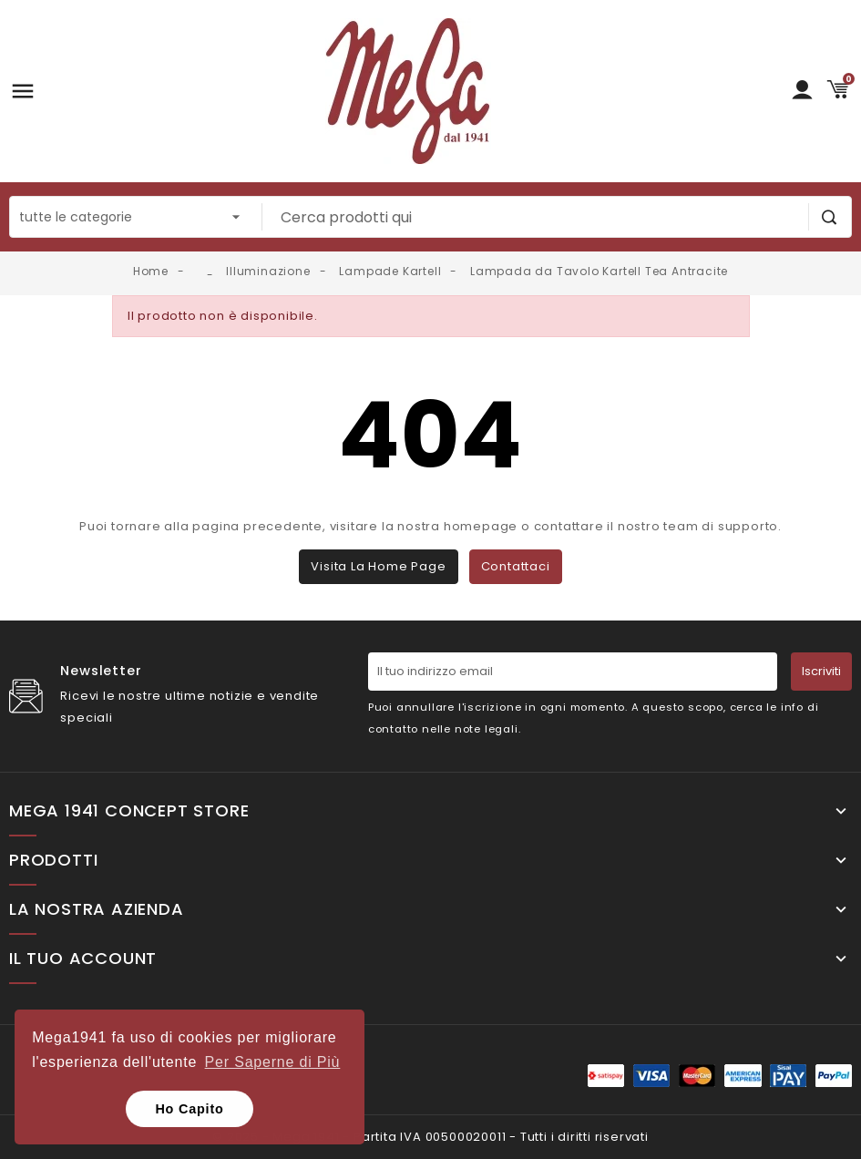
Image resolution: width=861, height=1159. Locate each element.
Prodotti (53, 860)
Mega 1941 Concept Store (129, 811)
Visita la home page (378, 566)
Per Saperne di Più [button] (273, 1062)
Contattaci (515, 566)
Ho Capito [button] (189, 1109)
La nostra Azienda (96, 909)
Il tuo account (83, 958)
